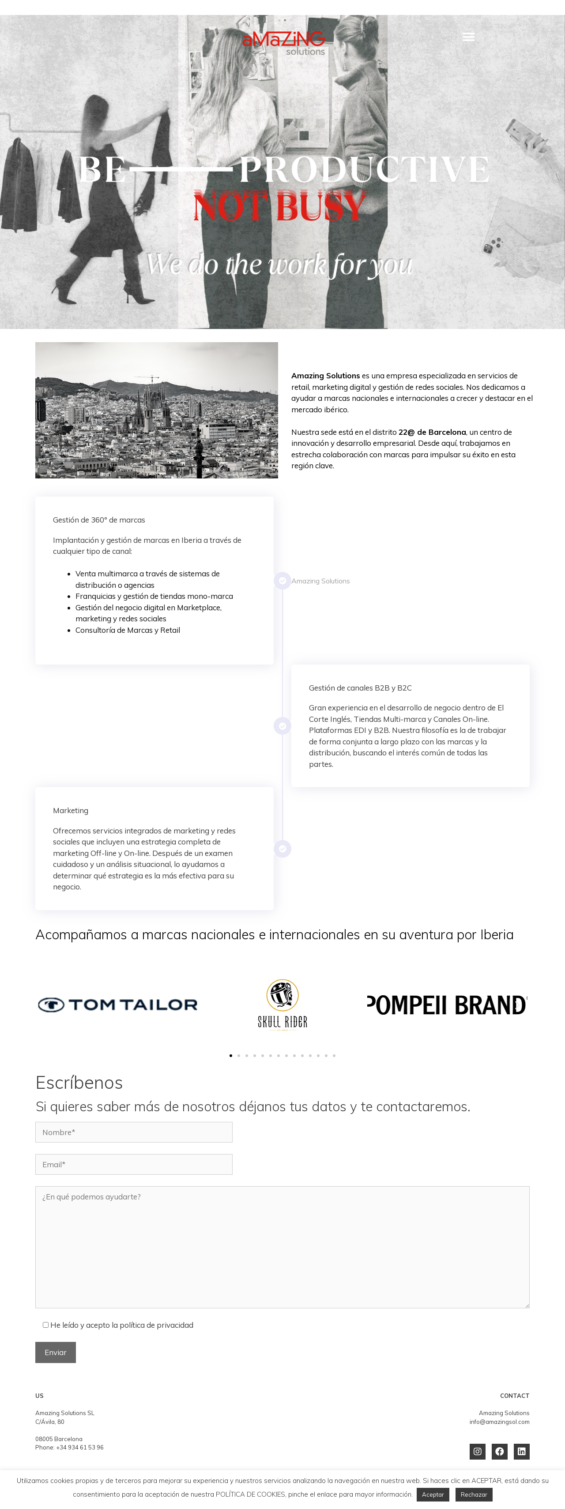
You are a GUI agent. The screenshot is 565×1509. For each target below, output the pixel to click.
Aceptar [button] (433, 1494)
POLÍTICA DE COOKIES (250, 1494)
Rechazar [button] (474, 1494)
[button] (469, 37)
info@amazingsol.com (500, 1421)
